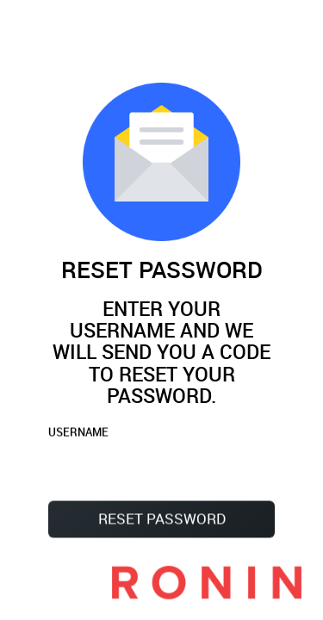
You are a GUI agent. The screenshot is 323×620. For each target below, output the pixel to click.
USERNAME (78, 433)
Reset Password (162, 520)
